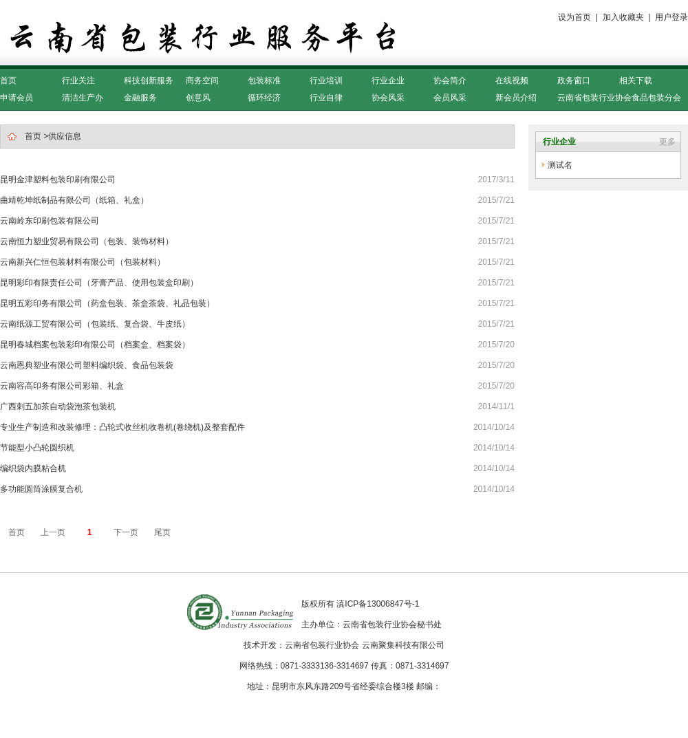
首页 (8, 80)
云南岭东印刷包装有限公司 (49, 221)
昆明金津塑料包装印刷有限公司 (58, 179)
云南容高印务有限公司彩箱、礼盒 (62, 386)
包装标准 (264, 80)
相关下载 (635, 80)
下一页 (126, 532)
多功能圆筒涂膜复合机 (41, 489)
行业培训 (326, 80)
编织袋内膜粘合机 (33, 468)
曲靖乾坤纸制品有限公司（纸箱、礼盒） (74, 200)
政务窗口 (573, 80)
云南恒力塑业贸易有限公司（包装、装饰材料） (86, 241)
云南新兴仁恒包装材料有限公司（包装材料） (82, 262)
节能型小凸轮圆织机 (37, 448)
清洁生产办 (82, 97)
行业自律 (326, 97)
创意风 (198, 97)
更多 (667, 141)
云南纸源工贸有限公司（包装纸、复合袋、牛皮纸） (95, 324)
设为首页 (574, 17)
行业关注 (78, 80)
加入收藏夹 (623, 17)
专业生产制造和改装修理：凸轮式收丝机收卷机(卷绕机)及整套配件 (122, 427)
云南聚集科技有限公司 (403, 645)
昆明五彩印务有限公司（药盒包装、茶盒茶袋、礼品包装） (107, 303)
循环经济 (264, 97)
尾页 (162, 532)
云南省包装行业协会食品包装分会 (619, 97)
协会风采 (388, 97)
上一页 (53, 532)
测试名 (560, 165)
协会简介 (449, 80)
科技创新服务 (148, 80)
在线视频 (511, 80)
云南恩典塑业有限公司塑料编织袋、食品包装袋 (86, 365)
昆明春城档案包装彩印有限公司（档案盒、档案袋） (95, 344)
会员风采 (449, 97)
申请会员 (16, 97)
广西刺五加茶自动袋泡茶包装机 (58, 406)
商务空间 (202, 80)
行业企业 (388, 80)
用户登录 (671, 17)
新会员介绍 (516, 97)
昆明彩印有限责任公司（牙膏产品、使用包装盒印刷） (99, 282)
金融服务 (140, 97)
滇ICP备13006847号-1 (377, 604)
